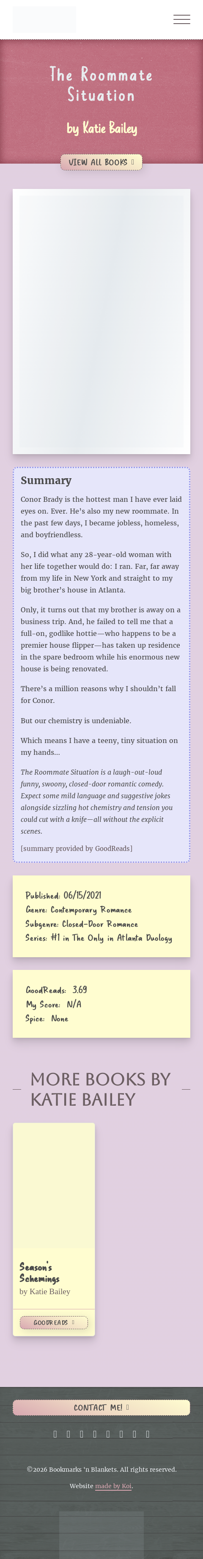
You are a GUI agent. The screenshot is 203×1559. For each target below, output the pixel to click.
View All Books (101, 162)
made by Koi (113, 1486)
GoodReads (53, 1322)
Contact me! (101, 1407)
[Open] (181, 20)
